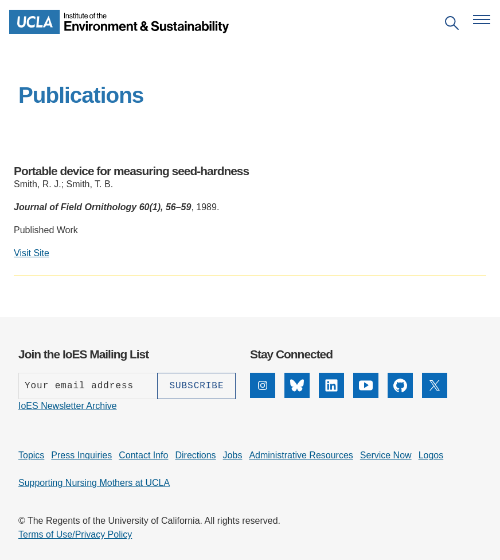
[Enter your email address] (87, 386)
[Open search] (452, 25)
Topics (31, 455)
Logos (431, 455)
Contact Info (143, 455)
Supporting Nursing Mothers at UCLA (94, 483)
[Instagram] (262, 395)
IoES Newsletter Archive (67, 406)
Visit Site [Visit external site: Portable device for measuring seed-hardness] (31, 253)
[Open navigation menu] (481, 19)
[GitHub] (400, 395)
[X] (434, 395)
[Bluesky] (297, 395)
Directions (195, 455)
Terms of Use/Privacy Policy (75, 534)
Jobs (233, 455)
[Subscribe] (196, 386)
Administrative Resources (301, 455)
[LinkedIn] (331, 395)
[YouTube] (365, 395)
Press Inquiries (81, 455)
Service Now (386, 455)
